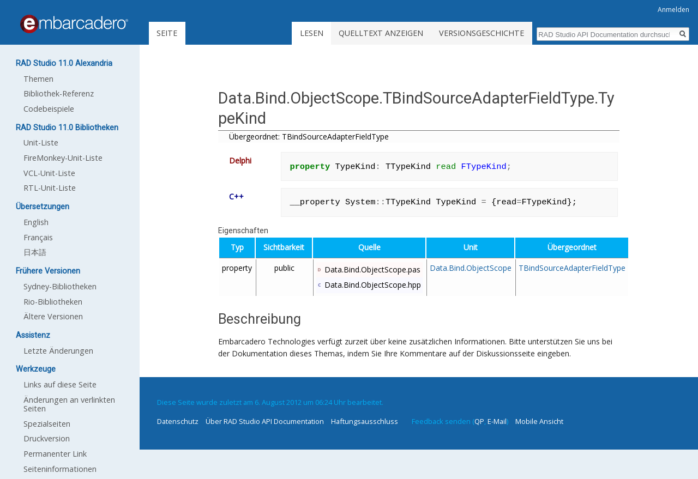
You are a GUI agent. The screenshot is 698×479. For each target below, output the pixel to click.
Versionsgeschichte (481, 33)
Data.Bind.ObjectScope (471, 268)
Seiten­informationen (60, 469)
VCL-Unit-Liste (49, 173)
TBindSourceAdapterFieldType (572, 268)
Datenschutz (177, 421)
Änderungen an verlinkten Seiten (69, 404)
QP (479, 421)
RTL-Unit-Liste (49, 188)
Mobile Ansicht (539, 421)
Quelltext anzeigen (381, 33)
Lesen (311, 33)
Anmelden (673, 9)
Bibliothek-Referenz (58, 93)
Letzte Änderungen (58, 350)
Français (38, 237)
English (36, 222)
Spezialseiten (46, 424)
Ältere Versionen (53, 316)
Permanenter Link (55, 453)
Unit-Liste (40, 142)
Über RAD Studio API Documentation (265, 421)
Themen (38, 79)
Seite (167, 33)
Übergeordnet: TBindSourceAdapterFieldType (309, 136)
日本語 (34, 252)
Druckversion (46, 438)
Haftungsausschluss (364, 421)
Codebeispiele (48, 109)
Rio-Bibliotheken (52, 301)
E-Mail (497, 421)
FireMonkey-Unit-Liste (63, 158)
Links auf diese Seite (60, 384)
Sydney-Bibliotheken (60, 286)
